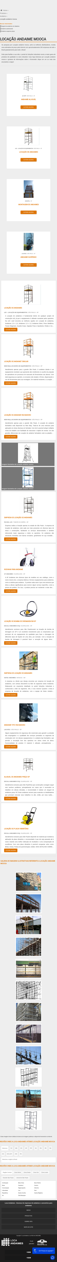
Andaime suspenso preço (8, 31)
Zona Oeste (27, 1172)
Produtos (28, 1216)
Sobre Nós (28, 1221)
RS (41, 1148)
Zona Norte (17, 1172)
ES (21, 1148)
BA (50, 1148)
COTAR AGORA (28, 107)
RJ (11, 1148)
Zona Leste (44, 1172)
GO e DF (9, 1154)
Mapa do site (28, 1227)
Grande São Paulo (8, 1177)
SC (36, 1148)
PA (21, 1154)
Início (29, 1210)
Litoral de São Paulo (22, 1177)
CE (3, 1154)
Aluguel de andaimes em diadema (10, 26)
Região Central (7, 1172)
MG (16, 1148)
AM (16, 1154)
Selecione (4, 1148)
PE (45, 1148)
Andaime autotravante (7, 28)
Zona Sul (36, 1172)
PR (31, 1148)
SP (26, 1148)
